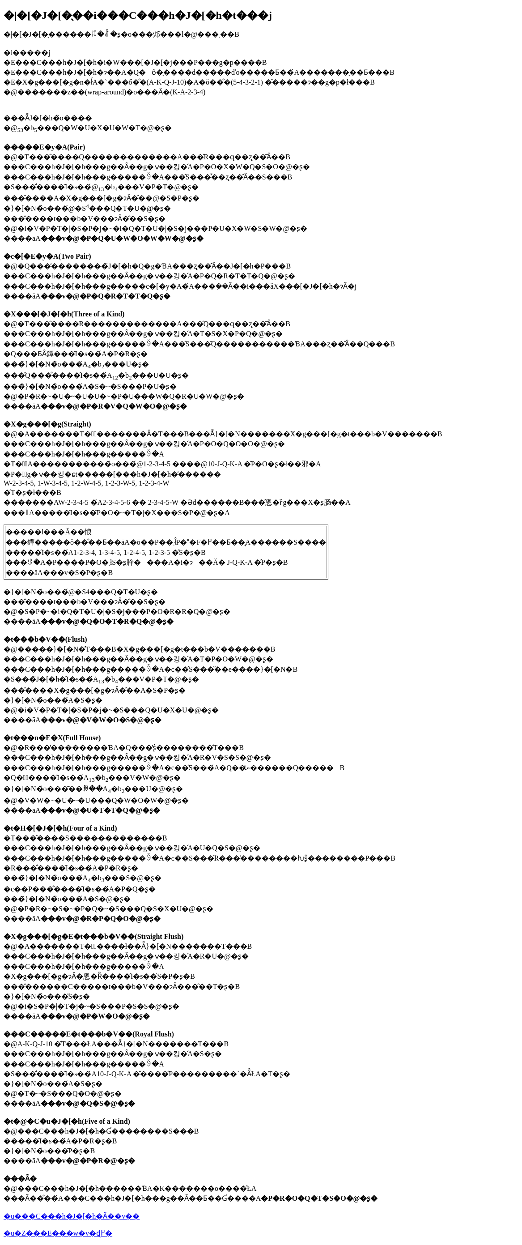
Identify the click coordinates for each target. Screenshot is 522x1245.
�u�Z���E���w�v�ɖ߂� (58, 1233)
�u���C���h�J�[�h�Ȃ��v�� (72, 1216)
